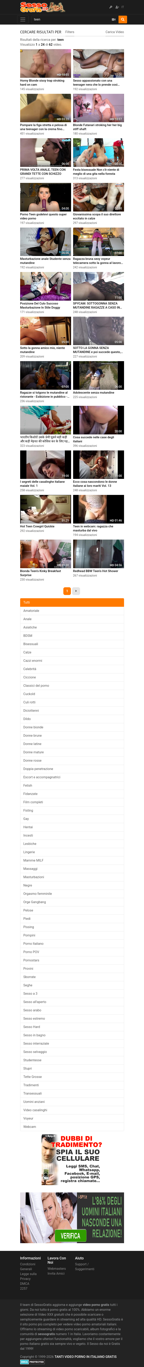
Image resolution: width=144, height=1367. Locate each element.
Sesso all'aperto (34, 1002)
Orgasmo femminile (37, 894)
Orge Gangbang (34, 902)
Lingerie (29, 852)
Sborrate (29, 977)
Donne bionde (33, 727)
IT (123, 7)
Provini (28, 969)
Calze (27, 652)
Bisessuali (30, 644)
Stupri (27, 1068)
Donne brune (32, 735)
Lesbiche (29, 844)
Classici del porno (36, 686)
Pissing (28, 927)
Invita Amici (56, 1273)
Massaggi (30, 869)
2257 (23, 1288)
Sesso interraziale (36, 1043)
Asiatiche (30, 627)
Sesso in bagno (34, 1035)
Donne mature (33, 752)
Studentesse (32, 1060)
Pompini (29, 935)
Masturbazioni (33, 877)
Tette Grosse (32, 1077)
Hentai (28, 827)
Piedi (27, 919)
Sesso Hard (31, 1027)
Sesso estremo (34, 1018)
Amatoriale (31, 611)
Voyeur (28, 1118)
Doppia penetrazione (38, 769)
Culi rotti (29, 702)
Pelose (28, 910)
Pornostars (31, 960)
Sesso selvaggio (35, 1052)
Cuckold (29, 694)
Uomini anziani (34, 1102)
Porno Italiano (33, 944)
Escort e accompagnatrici (41, 777)
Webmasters (57, 1269)
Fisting (28, 810)
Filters (69, 32)
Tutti (26, 602)
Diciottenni (31, 711)
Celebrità (29, 669)
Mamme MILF (33, 860)
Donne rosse (32, 760)
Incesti (28, 835)
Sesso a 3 (30, 994)
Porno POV (31, 952)
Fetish (27, 785)
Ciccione (29, 677)
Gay (26, 819)
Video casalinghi (35, 1110)
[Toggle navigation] (23, 19)
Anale (27, 619)
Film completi (33, 802)
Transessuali (32, 1093)
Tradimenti (31, 1085)
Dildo (27, 719)
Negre (27, 885)
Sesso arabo (32, 1010)
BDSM (27, 636)
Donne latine (32, 744)
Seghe (27, 985)
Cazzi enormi (32, 661)
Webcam (29, 1127)
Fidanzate (30, 794)
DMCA (24, 1284)
